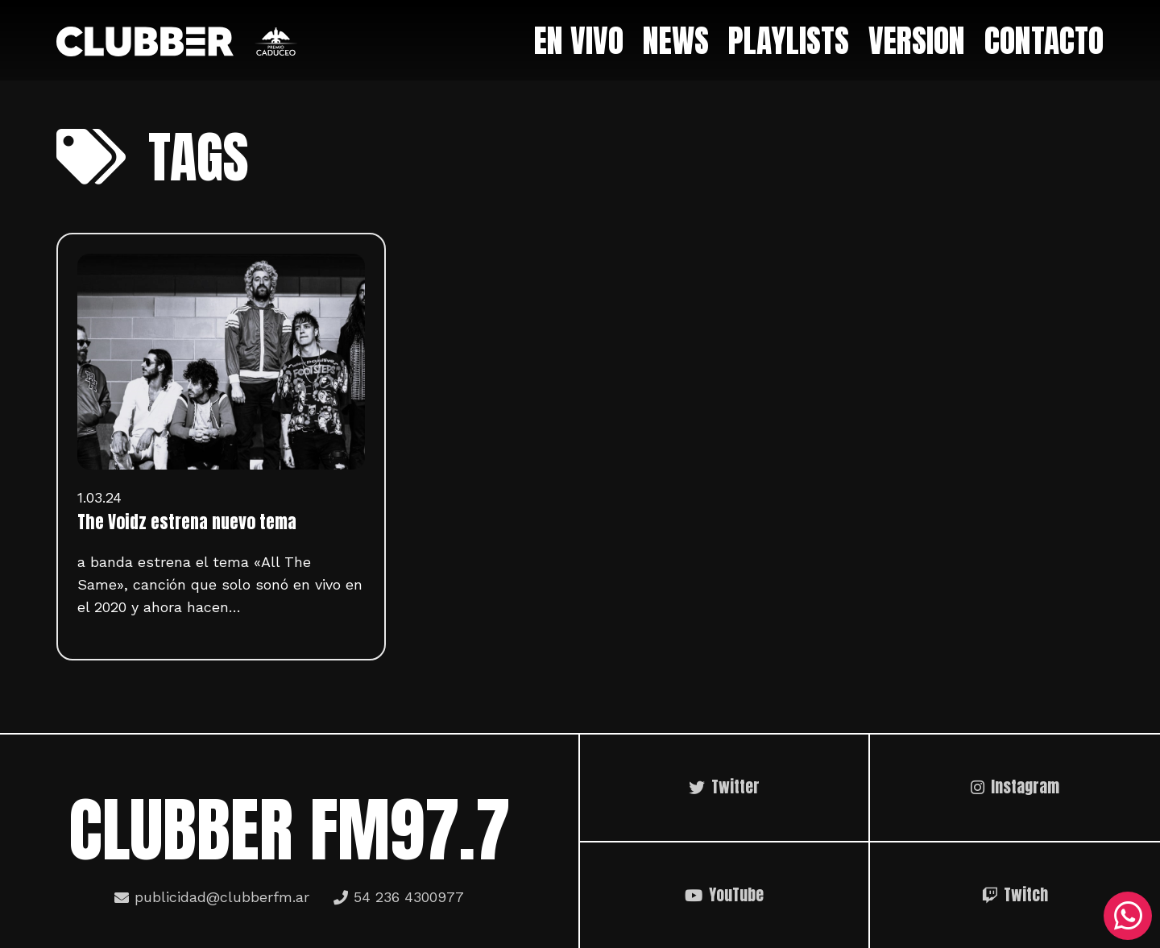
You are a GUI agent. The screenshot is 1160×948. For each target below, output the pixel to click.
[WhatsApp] (1128, 916)
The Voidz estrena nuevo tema (186, 522)
